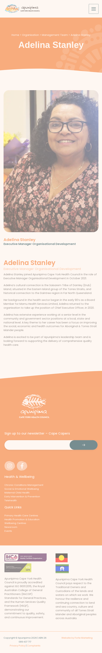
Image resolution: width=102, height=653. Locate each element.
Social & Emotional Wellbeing (21, 489)
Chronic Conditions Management (23, 485)
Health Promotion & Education (22, 519)
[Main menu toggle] (93, 10)
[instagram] (10, 466)
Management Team (55, 38)
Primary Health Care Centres (21, 515)
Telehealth (10, 500)
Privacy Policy (17, 645)
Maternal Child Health (17, 492)
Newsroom (10, 527)
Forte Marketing (84, 637)
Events (8, 531)
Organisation (30, 38)
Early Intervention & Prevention (22, 496)
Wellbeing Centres (15, 523)
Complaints (33, 645)
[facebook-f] (22, 466)
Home (15, 38)
